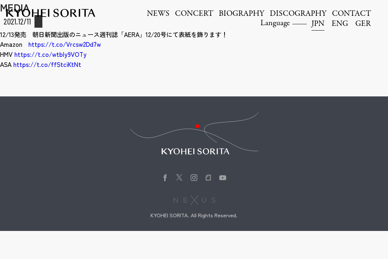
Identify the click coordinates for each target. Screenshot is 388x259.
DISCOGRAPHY (298, 14)
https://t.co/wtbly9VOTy (50, 54)
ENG (340, 24)
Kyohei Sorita (51, 13)
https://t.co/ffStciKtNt (47, 64)
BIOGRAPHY (241, 14)
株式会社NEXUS (194, 200)
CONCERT (194, 14)
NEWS (158, 14)
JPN (317, 24)
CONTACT (351, 14)
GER (363, 24)
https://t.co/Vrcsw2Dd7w (64, 44)
